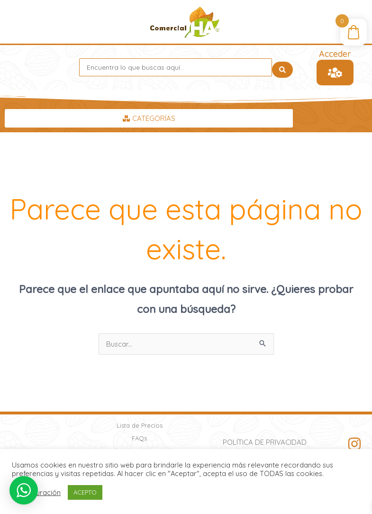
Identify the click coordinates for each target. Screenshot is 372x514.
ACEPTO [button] (85, 492)
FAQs (139, 438)
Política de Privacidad (265, 442)
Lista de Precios (140, 425)
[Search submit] (282, 67)
